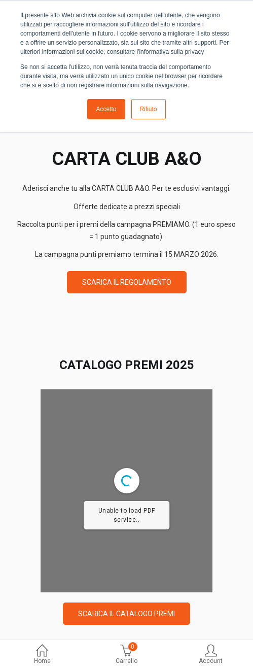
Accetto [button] (106, 109)
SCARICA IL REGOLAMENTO (126, 282)
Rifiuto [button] (148, 109)
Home (42, 655)
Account (211, 655)
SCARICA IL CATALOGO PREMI (126, 614)
